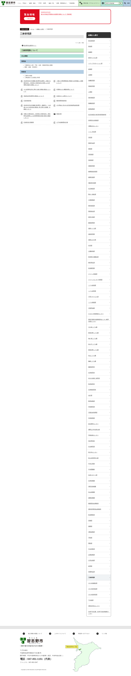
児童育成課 (91, 308)
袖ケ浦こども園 (92, 338)
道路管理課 (91, 234)
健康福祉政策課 (92, 171)
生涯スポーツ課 (92, 475)
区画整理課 (91, 268)
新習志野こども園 (93, 333)
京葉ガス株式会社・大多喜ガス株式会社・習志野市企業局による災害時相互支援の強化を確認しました (37, 115)
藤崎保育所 (91, 367)
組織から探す (40, 29)
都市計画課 (91, 217)
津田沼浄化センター (94, 606)
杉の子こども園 (92, 344)
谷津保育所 (91, 372)
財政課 (90, 46)
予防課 (90, 537)
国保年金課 (91, 143)
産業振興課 (91, 109)
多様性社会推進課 (93, 120)
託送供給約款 (27, 100)
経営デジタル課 (92, 57)
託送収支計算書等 (29, 122)
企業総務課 (91, 554)
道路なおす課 (92, 240)
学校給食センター (93, 435)
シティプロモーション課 (95, 63)
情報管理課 (91, 86)
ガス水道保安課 (92, 594)
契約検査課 (91, 97)
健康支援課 (91, 177)
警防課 (90, 543)
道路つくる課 (92, 228)
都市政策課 (91, 205)
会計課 (90, 395)
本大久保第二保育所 (94, 378)
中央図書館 (91, 469)
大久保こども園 (92, 327)
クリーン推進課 (92, 274)
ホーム (32, 29)
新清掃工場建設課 (93, 257)
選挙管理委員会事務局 (94, 509)
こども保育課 (92, 291)
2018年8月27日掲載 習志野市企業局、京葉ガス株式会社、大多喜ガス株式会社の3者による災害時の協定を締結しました (37, 83)
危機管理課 (91, 80)
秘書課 (90, 52)
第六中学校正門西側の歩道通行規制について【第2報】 (56, 14)
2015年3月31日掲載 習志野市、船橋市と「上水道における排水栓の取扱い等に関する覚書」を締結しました (37, 107)
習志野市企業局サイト (30, 45)
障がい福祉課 (92, 194)
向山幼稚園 (91, 492)
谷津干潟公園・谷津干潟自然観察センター (98, 612)
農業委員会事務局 (93, 503)
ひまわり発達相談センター (96, 314)
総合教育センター (93, 424)
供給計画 (58, 114)
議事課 (90, 526)
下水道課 (90, 600)
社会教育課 (91, 446)
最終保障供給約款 (61, 100)
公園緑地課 (91, 251)
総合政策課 (91, 40)
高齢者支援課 (92, 183)
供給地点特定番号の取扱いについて (34, 96)
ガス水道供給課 (92, 589)
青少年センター (92, 452)
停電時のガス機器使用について (65, 89)
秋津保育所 (91, 384)
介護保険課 (91, 200)
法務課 (90, 75)
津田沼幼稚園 (92, 486)
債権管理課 (91, 166)
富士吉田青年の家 (93, 458)
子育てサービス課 (93, 296)
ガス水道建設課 (92, 583)
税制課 (90, 149)
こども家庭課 (92, 302)
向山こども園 (92, 355)
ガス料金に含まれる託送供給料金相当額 (67, 105)
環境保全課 (91, 211)
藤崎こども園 (92, 361)
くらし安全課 (92, 131)
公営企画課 (91, 560)
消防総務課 (91, 532)
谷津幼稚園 (91, 480)
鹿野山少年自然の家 (94, 429)
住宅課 (90, 245)
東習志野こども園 (93, 350)
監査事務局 (91, 515)
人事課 (90, 92)
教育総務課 (91, 401)
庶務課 (90, 520)
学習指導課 (91, 418)
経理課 (90, 566)
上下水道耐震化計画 (62, 122)
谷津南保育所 (92, 389)
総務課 (90, 69)
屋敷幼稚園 (91, 498)
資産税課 (90, 160)
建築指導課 (91, 223)
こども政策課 (92, 285)
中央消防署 (91, 549)
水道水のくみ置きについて (64, 96)
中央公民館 (91, 463)
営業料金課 (91, 571)
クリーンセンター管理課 (95, 279)
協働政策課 (91, 103)
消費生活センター (93, 126)
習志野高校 (91, 441)
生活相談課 (91, 188)
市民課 (90, 137)
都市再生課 (91, 262)
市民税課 (90, 154)
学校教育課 (91, 406)
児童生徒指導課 (92, 412)
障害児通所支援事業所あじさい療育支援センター (98, 320)
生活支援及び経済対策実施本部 (97, 114)
